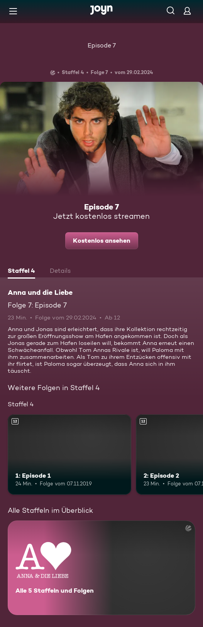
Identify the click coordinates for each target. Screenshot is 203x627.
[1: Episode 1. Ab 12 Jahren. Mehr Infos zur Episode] (69, 454)
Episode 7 (102, 45)
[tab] (21, 272)
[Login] (187, 10)
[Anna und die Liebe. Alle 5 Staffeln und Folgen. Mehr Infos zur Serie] (101, 568)
